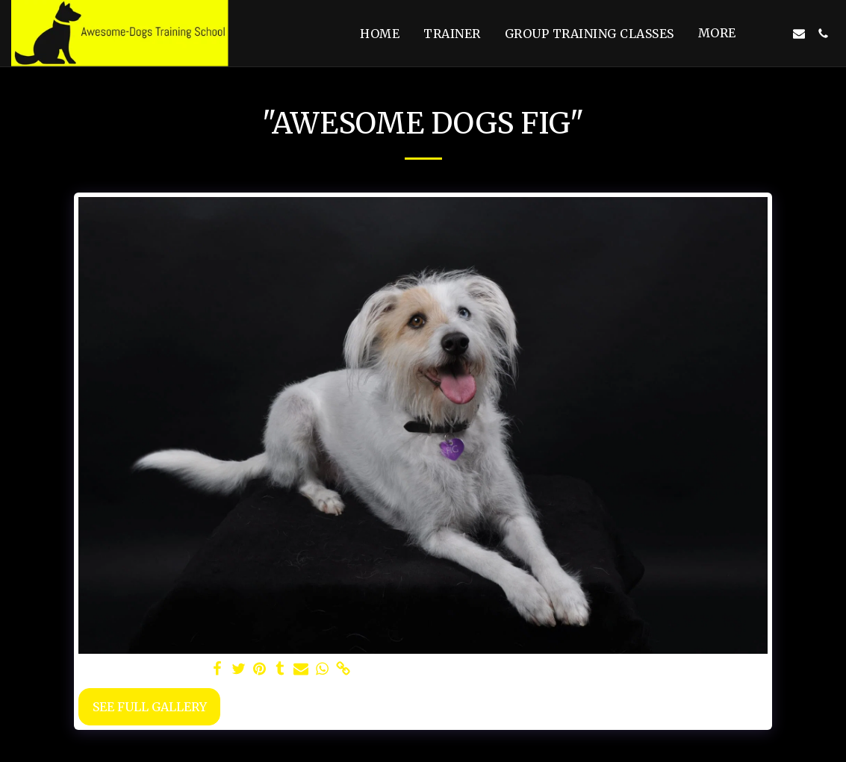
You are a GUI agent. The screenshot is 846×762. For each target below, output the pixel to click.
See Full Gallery (150, 706)
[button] (775, 34)
